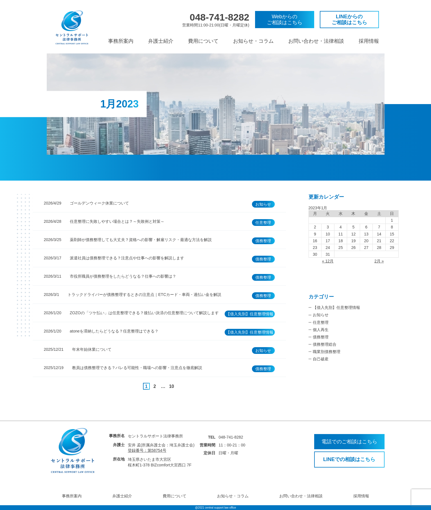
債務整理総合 (324, 344)
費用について (203, 41)
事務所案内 (120, 41)
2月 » (379, 261)
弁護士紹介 (160, 41)
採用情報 (369, 41)
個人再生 (321, 329)
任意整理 (321, 322)
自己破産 (321, 359)
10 (171, 386)
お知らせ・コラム (253, 41)
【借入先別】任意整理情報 (336, 307)
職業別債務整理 (326, 351)
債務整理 (321, 337)
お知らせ (321, 315)
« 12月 (328, 261)
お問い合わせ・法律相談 (316, 41)
